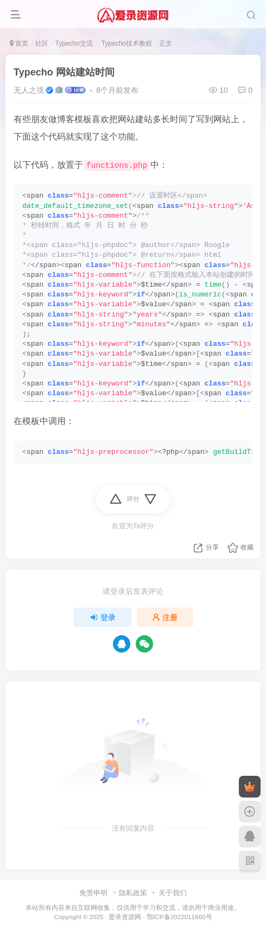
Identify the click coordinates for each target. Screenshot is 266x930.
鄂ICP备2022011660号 (179, 916)
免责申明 (93, 893)
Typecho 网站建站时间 (64, 72)
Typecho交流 (73, 43)
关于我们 (173, 893)
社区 (41, 43)
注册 (165, 617)
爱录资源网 (125, 916)
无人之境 (29, 90)
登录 (102, 617)
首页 (19, 43)
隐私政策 (133, 893)
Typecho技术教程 (126, 43)
